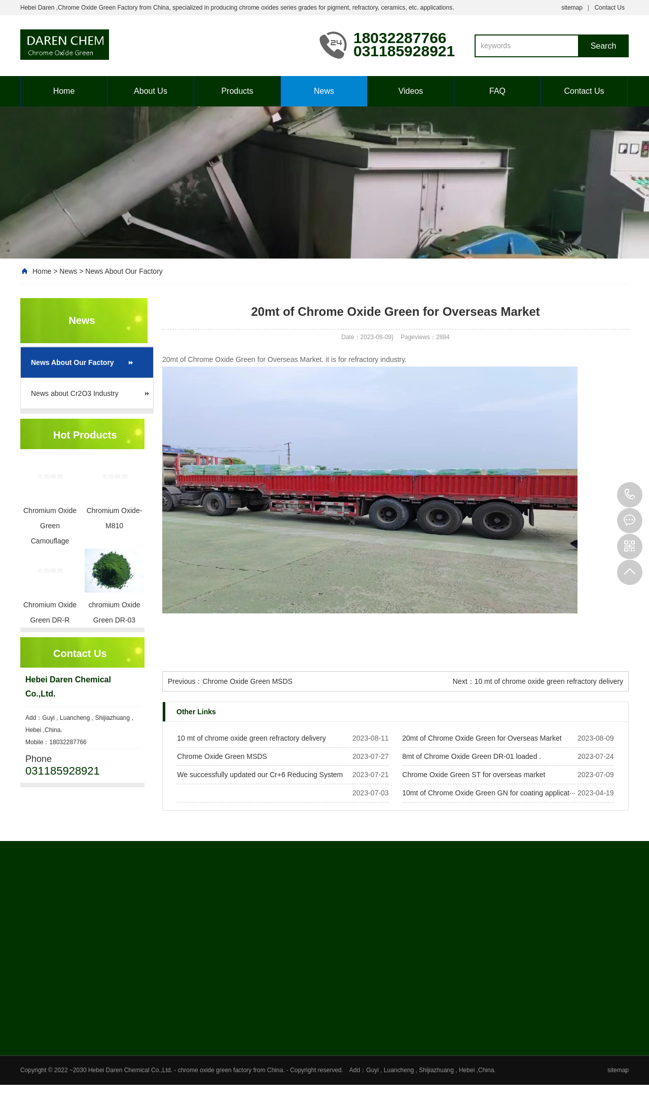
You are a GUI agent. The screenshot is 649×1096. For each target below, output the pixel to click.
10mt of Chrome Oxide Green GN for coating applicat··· (488, 793)
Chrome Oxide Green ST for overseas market (473, 775)
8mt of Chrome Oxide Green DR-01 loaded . (471, 756)
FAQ (497, 91)
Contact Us (610, 7)
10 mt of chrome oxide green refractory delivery (549, 681)
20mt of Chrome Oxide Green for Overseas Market (481, 738)
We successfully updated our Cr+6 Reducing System (260, 775)
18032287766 (629, 494)
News (324, 91)
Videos (411, 91)
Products (237, 91)
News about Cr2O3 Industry (75, 393)
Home (64, 91)
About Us (150, 91)
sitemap (572, 7)
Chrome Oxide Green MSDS (247, 681)
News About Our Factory (124, 271)
